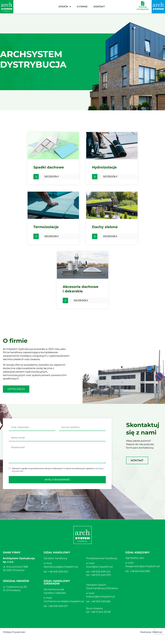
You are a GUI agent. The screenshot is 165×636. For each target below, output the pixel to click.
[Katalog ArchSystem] (142, 3)
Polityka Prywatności (14, 632)
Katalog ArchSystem (143, 8)
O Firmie (82, 6)
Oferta (64, 6)
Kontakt (99, 6)
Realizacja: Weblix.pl (151, 632)
